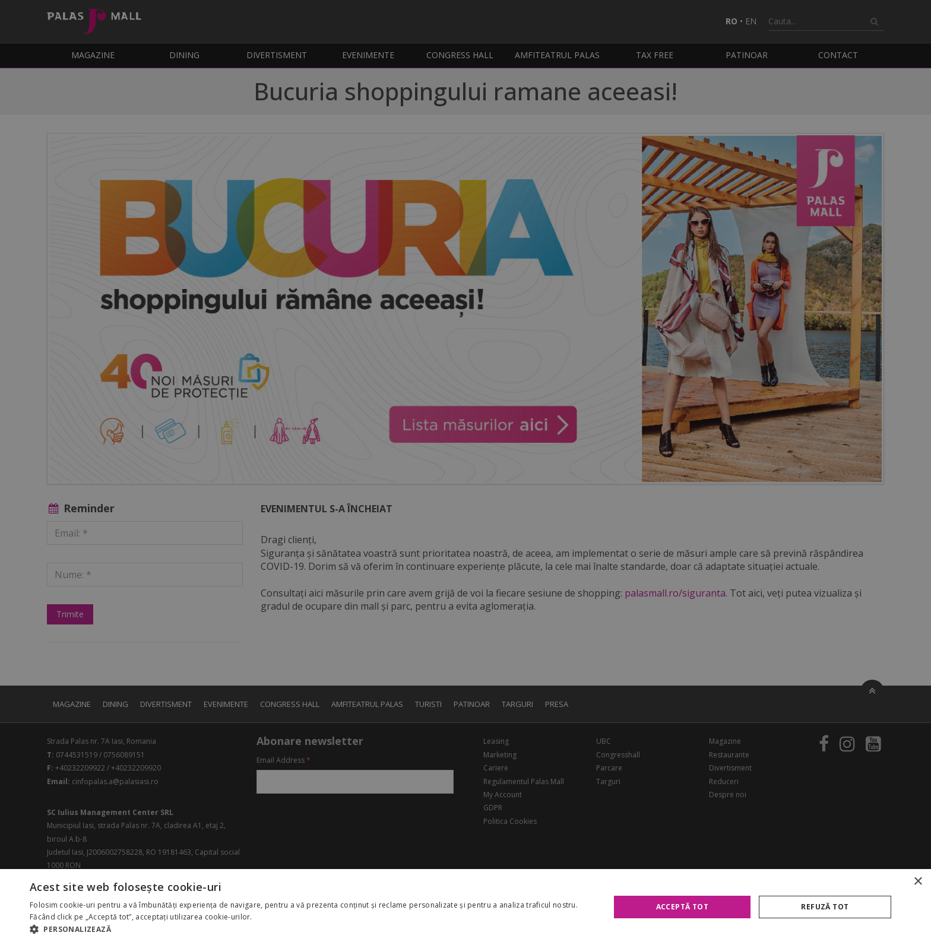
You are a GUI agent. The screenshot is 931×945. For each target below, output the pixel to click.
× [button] (917, 881)
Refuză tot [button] (824, 907)
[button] (311, 929)
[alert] (465, 472)
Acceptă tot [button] (682, 907)
